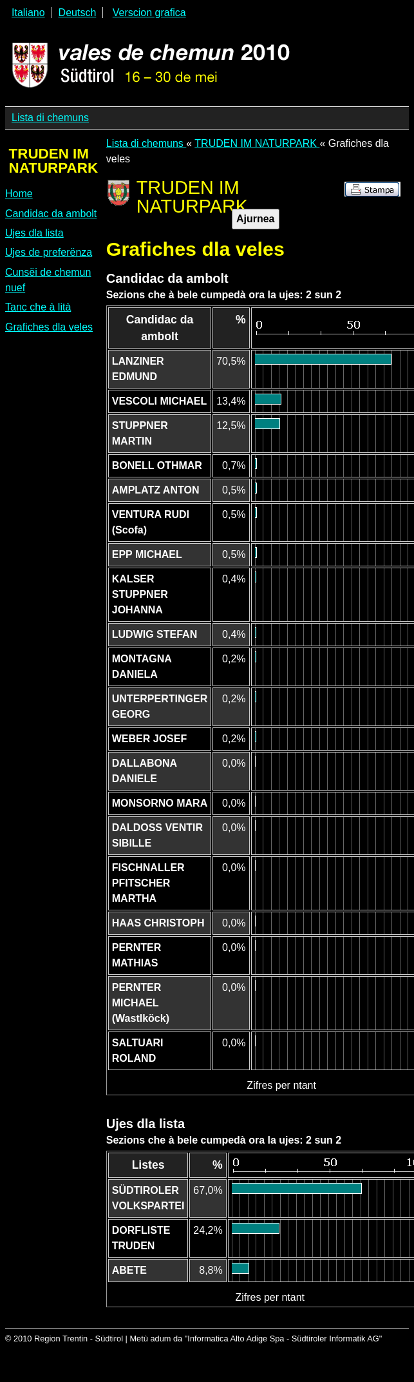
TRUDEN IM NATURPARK (256, 143)
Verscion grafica (149, 12)
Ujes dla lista (34, 232)
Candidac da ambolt (51, 213)
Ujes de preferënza (48, 252)
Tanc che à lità (38, 307)
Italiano (28, 12)
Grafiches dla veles (49, 327)
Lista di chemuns (50, 117)
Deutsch (78, 12)
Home (19, 193)
